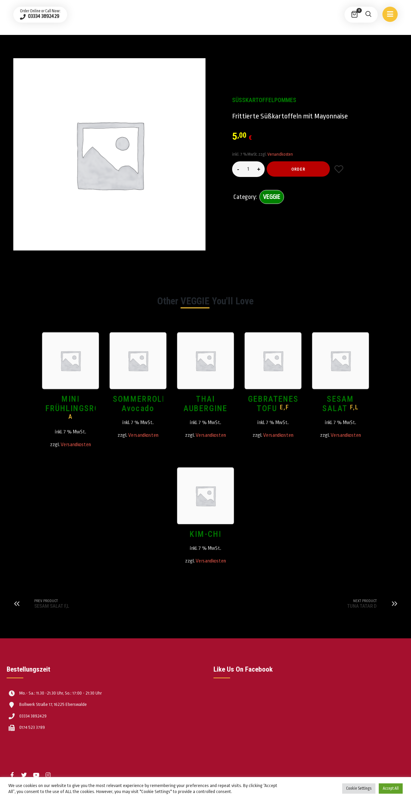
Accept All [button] (391, 788)
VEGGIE (271, 197)
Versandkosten (280, 154)
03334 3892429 (43, 16)
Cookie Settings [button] (358, 788)
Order (298, 169)
